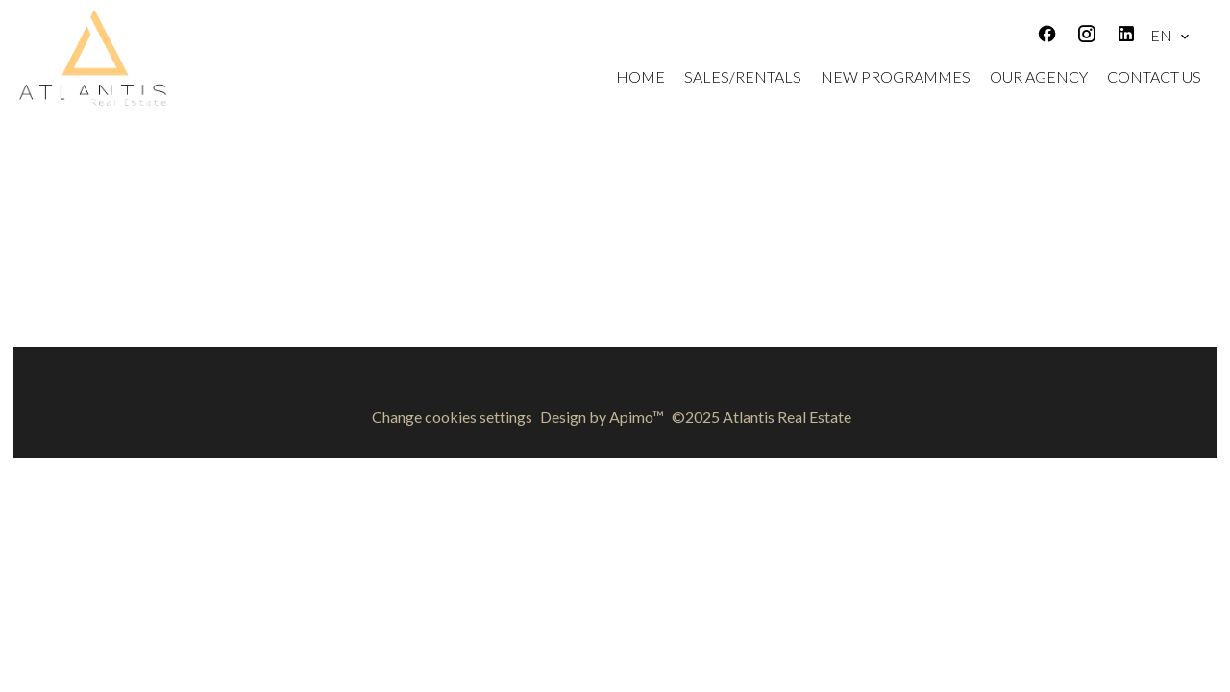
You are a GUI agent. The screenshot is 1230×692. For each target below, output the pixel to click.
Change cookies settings (452, 417)
